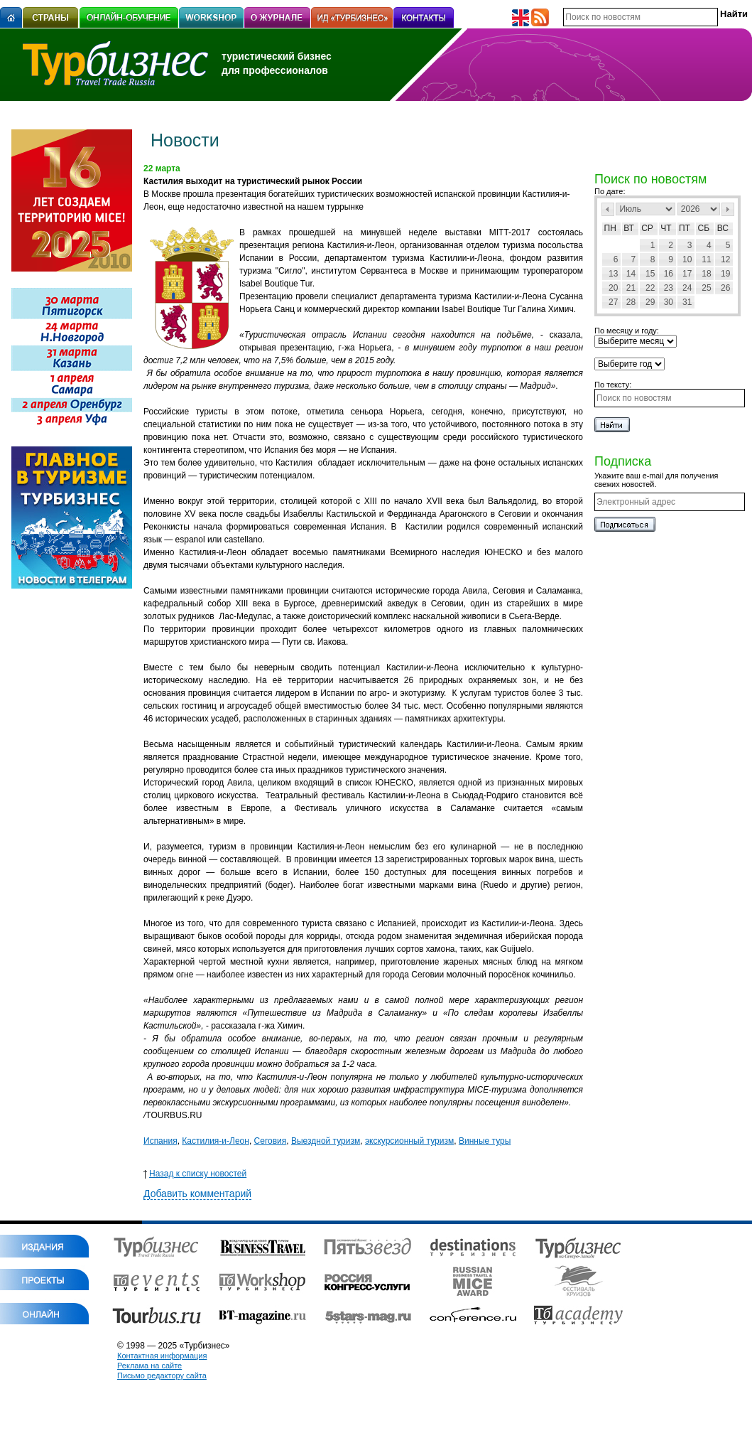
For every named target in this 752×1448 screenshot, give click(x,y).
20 (613, 288)
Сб (704, 228)
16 (668, 274)
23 (668, 288)
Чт (665, 228)
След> (727, 209)
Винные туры (485, 1141)
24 (687, 288)
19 (725, 274)
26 (725, 288)
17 (687, 274)
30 (668, 302)
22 (650, 288)
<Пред (607, 209)
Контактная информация (162, 1355)
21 (631, 288)
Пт (684, 228)
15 (650, 274)
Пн (610, 228)
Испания (160, 1141)
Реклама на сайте (149, 1365)
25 (706, 288)
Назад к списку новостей (194, 1174)
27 (613, 302)
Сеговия (270, 1141)
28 (631, 302)
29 (650, 302)
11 (706, 259)
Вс (723, 228)
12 (725, 259)
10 (687, 259)
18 (706, 274)
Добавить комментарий (197, 1193)
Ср (647, 228)
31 (687, 302)
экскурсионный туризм (409, 1141)
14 (631, 274)
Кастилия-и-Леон (215, 1141)
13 (613, 274)
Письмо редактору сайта (162, 1375)
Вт (628, 228)
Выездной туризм (325, 1141)
